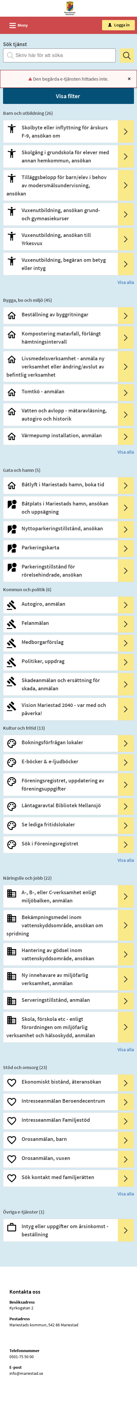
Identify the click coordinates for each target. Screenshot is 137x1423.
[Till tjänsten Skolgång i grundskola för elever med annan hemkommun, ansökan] (60, 156)
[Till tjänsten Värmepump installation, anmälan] (60, 435)
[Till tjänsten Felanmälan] (60, 623)
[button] (68, 96)
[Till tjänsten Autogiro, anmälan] (60, 604)
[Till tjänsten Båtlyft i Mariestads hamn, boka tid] (60, 484)
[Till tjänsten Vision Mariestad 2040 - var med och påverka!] (60, 709)
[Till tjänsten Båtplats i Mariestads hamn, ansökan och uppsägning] (60, 507)
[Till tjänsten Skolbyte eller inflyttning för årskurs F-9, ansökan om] (60, 131)
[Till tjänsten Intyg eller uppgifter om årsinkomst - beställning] (60, 1230)
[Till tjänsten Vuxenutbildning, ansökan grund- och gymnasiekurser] (60, 214)
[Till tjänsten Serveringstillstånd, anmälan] (60, 1000)
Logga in (119, 25)
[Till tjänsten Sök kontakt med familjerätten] (60, 1177)
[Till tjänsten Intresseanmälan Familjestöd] (60, 1120)
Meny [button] (16, 24)
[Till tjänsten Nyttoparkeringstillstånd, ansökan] (60, 528)
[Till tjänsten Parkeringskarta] (60, 547)
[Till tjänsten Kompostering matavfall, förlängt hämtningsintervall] (60, 337)
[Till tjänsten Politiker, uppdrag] (60, 661)
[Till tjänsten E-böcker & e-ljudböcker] (60, 761)
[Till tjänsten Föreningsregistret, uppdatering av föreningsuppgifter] (60, 784)
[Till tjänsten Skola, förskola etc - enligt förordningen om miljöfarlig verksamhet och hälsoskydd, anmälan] (60, 1027)
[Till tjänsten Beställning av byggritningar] (60, 314)
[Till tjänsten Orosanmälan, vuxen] (60, 1158)
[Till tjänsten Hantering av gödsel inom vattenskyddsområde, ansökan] (60, 954)
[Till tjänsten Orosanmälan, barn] (60, 1139)
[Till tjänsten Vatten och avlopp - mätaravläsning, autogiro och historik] (60, 414)
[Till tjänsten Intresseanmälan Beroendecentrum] (60, 1101)
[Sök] (127, 55)
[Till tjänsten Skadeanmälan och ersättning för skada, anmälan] (60, 684)
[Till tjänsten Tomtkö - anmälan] (60, 391)
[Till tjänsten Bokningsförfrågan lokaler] (60, 742)
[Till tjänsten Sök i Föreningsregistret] (60, 843)
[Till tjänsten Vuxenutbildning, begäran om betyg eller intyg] (60, 264)
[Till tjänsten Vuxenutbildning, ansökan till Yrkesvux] (60, 239)
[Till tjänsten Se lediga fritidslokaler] (60, 824)
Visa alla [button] (126, 282)
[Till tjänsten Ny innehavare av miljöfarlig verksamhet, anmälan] (60, 979)
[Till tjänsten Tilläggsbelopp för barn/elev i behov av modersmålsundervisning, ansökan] (60, 185)
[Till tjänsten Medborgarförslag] (60, 642)
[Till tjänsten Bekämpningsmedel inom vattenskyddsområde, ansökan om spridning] (60, 925)
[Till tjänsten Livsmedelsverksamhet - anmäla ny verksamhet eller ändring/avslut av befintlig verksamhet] (60, 366)
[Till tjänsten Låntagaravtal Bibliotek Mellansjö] (60, 805)
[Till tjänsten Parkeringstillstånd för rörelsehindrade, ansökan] (60, 570)
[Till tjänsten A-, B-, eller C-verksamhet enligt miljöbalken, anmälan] (60, 896)
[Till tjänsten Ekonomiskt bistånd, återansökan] (60, 1082)
